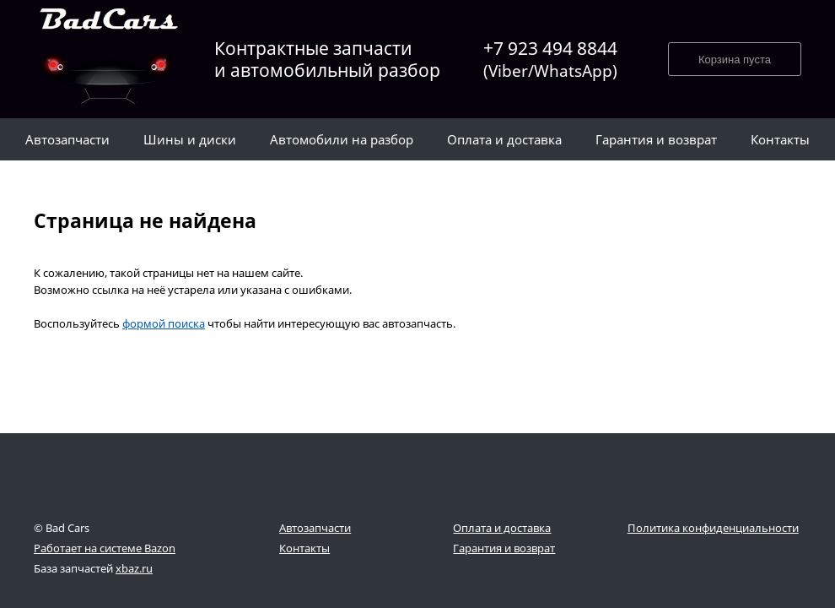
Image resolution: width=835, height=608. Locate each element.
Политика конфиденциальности (713, 527)
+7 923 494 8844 (550, 59)
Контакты (304, 548)
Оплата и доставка (502, 527)
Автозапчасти (315, 527)
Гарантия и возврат (504, 548)
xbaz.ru (134, 568)
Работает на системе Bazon (104, 548)
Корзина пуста (734, 59)
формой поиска (163, 323)
